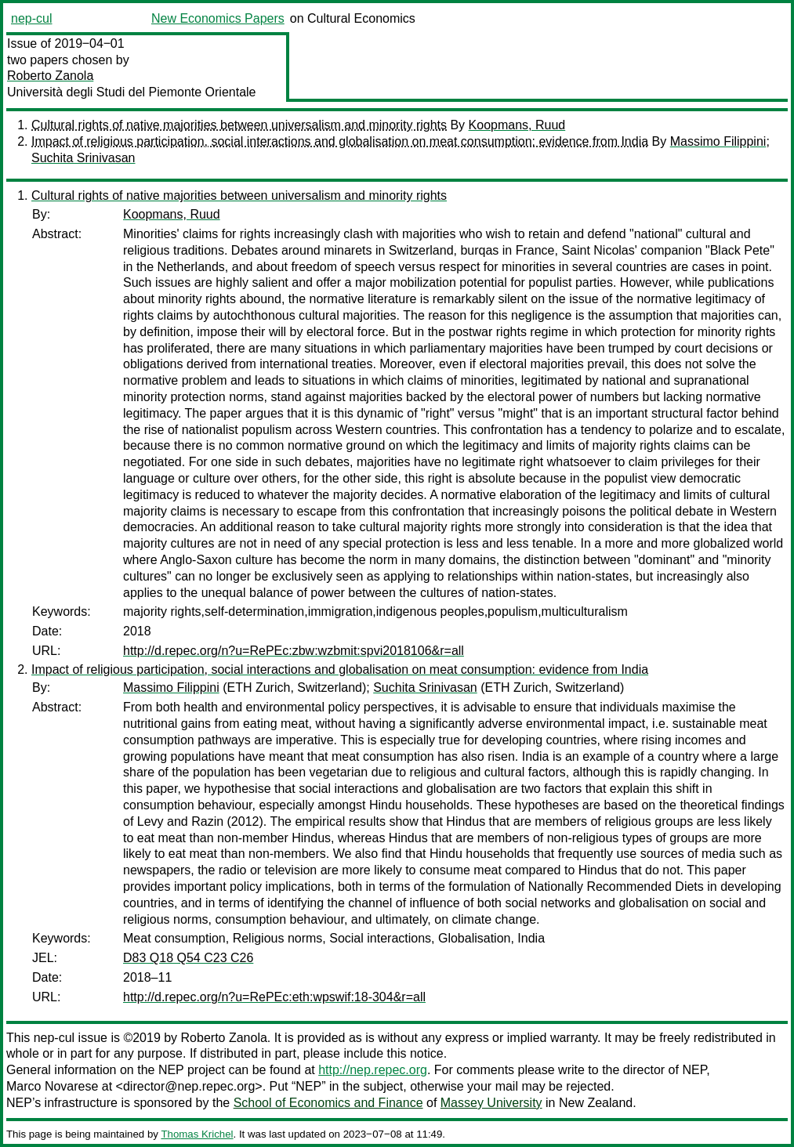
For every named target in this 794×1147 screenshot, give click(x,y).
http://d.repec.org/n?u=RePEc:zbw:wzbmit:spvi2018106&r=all (293, 650)
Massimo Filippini (718, 141)
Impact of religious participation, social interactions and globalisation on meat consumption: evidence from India (339, 141)
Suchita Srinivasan (83, 158)
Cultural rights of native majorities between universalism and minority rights (239, 125)
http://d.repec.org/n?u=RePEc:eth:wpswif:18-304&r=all (274, 997)
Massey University (491, 1102)
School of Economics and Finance (328, 1102)
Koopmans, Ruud (517, 125)
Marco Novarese (52, 1086)
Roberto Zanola (50, 75)
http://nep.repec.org (372, 1069)
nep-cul (31, 18)
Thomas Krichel (197, 1134)
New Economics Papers (218, 18)
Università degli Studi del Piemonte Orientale (131, 92)
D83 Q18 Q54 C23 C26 (188, 957)
